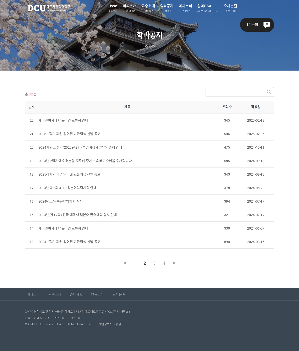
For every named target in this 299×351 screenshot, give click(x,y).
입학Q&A (207, 8)
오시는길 (230, 8)
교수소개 (148, 8)
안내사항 (76, 294)
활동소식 (97, 294)
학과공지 (167, 8)
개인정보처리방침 (109, 324)
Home (113, 8)
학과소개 (129, 8)
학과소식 (185, 8)
